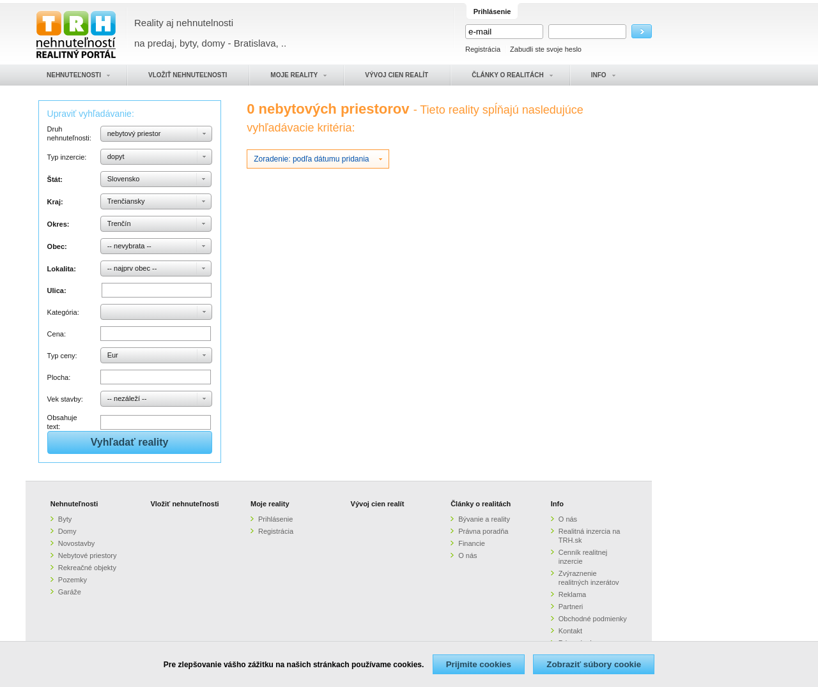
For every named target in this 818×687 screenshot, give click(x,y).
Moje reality (270, 504)
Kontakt (570, 631)
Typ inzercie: (67, 157)
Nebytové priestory (87, 555)
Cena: (56, 334)
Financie (471, 543)
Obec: (57, 246)
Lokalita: (61, 269)
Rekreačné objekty (87, 567)
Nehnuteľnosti (74, 504)
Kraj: (55, 202)
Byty (65, 519)
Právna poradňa (483, 531)
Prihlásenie (275, 519)
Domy (67, 531)
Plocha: (59, 377)
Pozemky (72, 580)
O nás (467, 555)
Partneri (571, 606)
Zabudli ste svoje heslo (546, 49)
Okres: (58, 224)
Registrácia (482, 49)
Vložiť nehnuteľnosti (184, 504)
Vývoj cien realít (378, 504)
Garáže (69, 592)
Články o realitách (481, 504)
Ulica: (56, 290)
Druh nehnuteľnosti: (69, 133)
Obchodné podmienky (593, 619)
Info (557, 504)
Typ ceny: (62, 355)
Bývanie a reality (484, 519)
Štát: (55, 179)
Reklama (572, 594)
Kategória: (63, 312)
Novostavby (76, 543)
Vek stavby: (65, 399)
